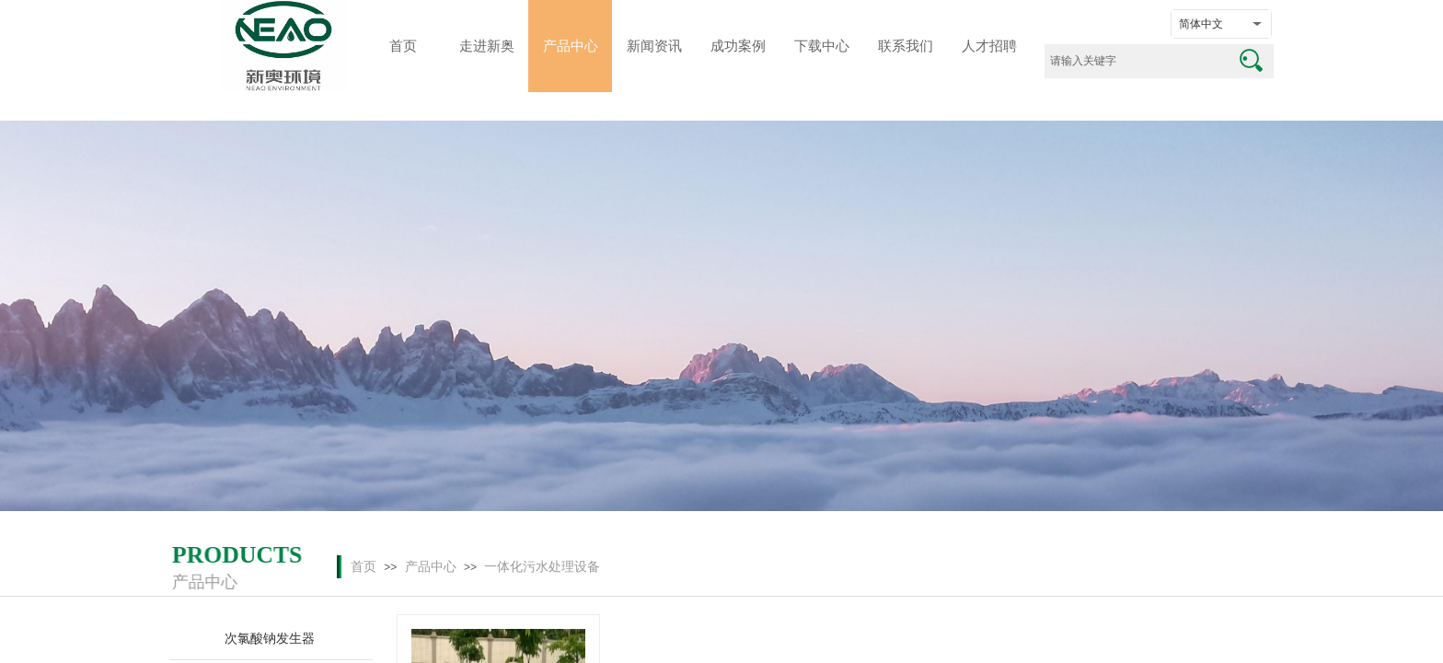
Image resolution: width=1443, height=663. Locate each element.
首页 (363, 567)
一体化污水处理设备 (542, 567)
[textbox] (1136, 61)
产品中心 (430, 567)
